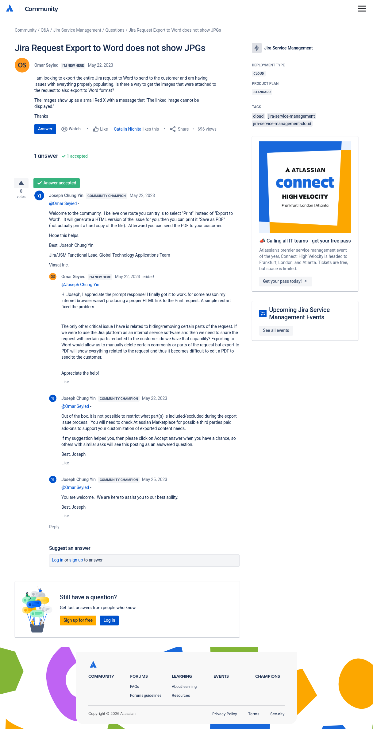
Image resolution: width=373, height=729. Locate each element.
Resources (181, 695)
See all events (276, 330)
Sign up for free (78, 622)
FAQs (134, 686)
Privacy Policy (224, 713)
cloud (258, 116)
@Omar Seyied (63, 205)
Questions (115, 30)
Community (41, 8)
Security (277, 713)
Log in (57, 562)
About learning (184, 686)
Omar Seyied (46, 65)
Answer (45, 128)
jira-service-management (291, 116)
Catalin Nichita (127, 129)
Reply (54, 529)
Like (65, 384)
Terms (253, 713)
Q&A (45, 30)
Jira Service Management (77, 30)
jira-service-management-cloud (282, 123)
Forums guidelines (145, 695)
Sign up (76, 562)
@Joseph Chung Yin (80, 287)
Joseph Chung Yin (66, 197)
